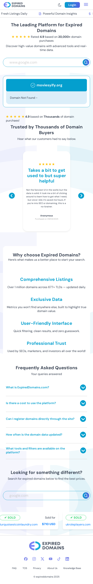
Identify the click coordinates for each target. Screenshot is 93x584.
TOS (25, 568)
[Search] (86, 62)
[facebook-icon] (26, 559)
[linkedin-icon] (67, 559)
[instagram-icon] (34, 559)
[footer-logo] (46, 546)
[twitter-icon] (42, 559)
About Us (52, 568)
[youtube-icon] (50, 559)
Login (72, 5)
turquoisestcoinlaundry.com (19, 524)
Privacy (37, 568)
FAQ (14, 568)
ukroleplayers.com (78, 524)
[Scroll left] (12, 196)
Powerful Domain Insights (58, 14)
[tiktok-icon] (59, 559)
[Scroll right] (81, 196)
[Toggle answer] (83, 387)
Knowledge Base (72, 568)
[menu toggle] (86, 5)
